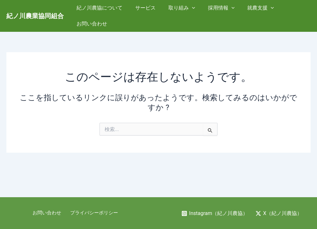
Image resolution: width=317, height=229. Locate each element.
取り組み (177, 9)
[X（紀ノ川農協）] (279, 213)
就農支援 (251, 9)
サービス (144, 9)
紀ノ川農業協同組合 (35, 9)
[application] (188, 9)
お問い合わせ (290, 9)
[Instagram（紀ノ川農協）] (214, 213)
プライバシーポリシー (93, 213)
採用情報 (214, 9)
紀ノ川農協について (100, 9)
